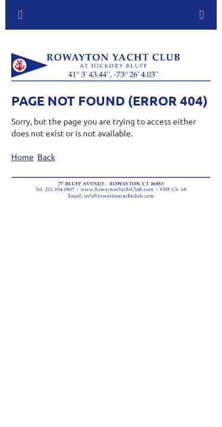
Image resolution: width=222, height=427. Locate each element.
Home (22, 156)
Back (46, 156)
